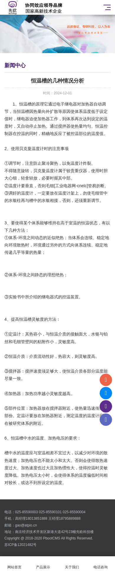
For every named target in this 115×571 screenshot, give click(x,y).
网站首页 (14, 563)
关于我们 (72, 563)
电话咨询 (100, 563)
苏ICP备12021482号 (20, 545)
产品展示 (43, 563)
